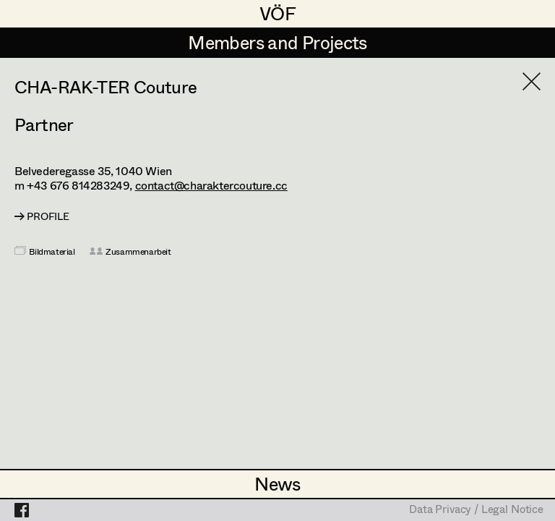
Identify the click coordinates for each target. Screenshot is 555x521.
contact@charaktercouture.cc (211, 185)
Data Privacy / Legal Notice (476, 510)
